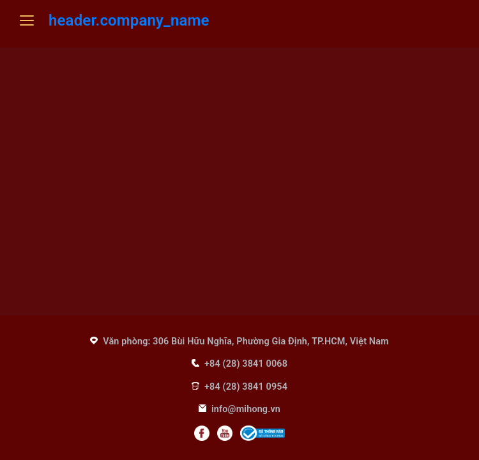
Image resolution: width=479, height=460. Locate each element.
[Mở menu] (27, 20)
